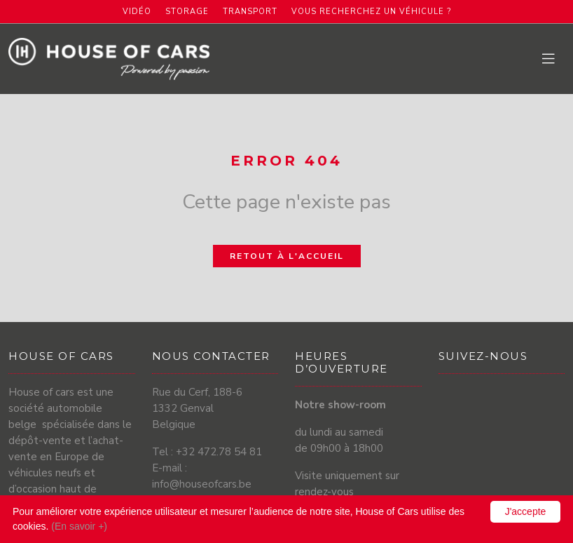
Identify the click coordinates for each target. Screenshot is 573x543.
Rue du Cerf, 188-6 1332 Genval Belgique (197, 408)
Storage (187, 11)
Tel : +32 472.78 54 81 (207, 452)
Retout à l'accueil (287, 256)
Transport (250, 11)
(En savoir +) (79, 526)
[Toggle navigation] (549, 59)
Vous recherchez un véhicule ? (371, 11)
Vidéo (137, 11)
